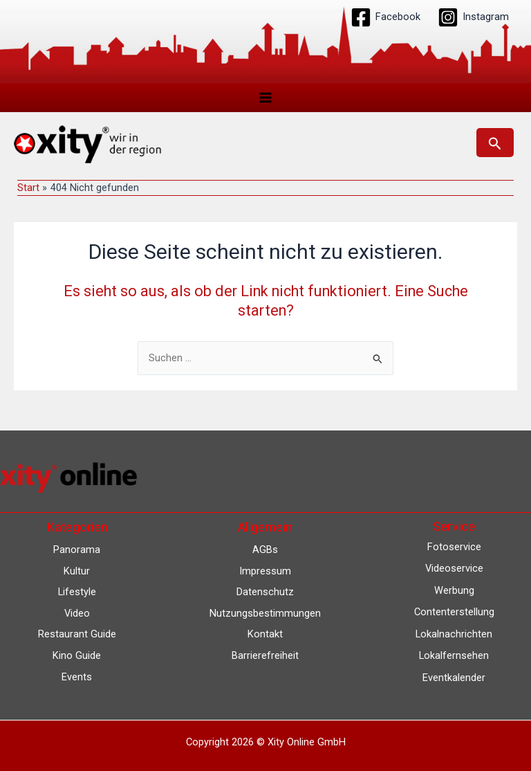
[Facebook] (385, 17)
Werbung (454, 590)
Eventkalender (453, 677)
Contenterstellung (454, 612)
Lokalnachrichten (454, 634)
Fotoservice (454, 547)
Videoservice (454, 568)
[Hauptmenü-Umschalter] (265, 97)
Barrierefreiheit (265, 655)
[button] (495, 142)
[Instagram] (473, 17)
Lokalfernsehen (454, 655)
